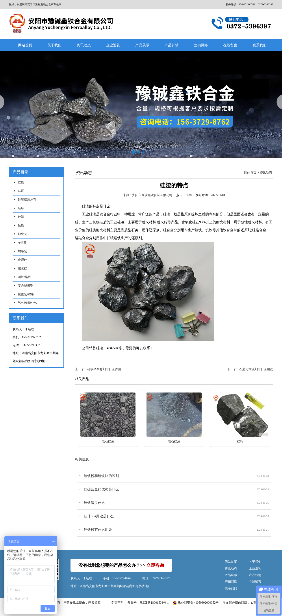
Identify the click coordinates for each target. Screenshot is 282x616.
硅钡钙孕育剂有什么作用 (104, 369)
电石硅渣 (108, 441)
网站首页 (25, 45)
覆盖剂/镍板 (26, 294)
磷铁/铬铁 (24, 277)
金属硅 (22, 259)
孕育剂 (22, 242)
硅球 (21, 208)
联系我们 (259, 45)
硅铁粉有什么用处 (98, 529)
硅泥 (21, 191)
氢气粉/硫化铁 (27, 302)
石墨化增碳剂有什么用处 (256, 369)
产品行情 (172, 45)
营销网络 (201, 45)
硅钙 (240, 441)
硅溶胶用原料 (27, 199)
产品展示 (142, 45)
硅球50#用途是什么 (99, 516)
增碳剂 (22, 251)
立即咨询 (155, 565)
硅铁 (21, 182)
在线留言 (230, 45)
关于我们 (54, 45)
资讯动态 (84, 45)
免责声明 (117, 602)
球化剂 (22, 234)
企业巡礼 (113, 45)
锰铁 (21, 225)
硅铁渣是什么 (94, 503)
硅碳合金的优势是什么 (101, 489)
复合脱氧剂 (25, 285)
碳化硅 (22, 268)
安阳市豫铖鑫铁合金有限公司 (152, 195)
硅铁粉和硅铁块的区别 (101, 476)
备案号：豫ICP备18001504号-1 (148, 602)
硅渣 (21, 216)
